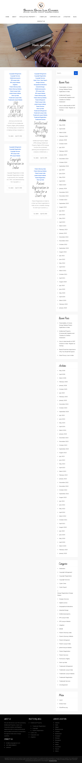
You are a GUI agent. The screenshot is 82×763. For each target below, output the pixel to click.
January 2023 (63, 233)
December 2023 (63, 192)
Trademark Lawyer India (15, 97)
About (14, 16)
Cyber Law (43, 16)
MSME (61, 629)
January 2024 (63, 188)
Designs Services (40, 82)
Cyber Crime (36, 80)
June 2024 (62, 173)
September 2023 (64, 203)
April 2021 (62, 278)
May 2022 (62, 263)
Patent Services (40, 106)
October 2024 (63, 162)
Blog (74, 16)
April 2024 (62, 181)
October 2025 (63, 143)
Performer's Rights (64, 658)
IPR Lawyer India (15, 80)
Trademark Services (40, 119)
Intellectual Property (27, 16)
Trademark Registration (40, 117)
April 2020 (62, 296)
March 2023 (62, 226)
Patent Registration (40, 177)
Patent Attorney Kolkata (15, 89)
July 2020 (62, 285)
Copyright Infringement (15, 73)
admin (11, 136)
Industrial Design (40, 87)
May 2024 (62, 177)
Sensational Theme (53, 760)
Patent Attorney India (15, 87)
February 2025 (63, 151)
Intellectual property (15, 78)
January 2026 (63, 140)
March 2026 (62, 132)
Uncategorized (63, 685)
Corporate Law (55, 16)
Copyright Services (15, 76)
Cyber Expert (43, 80)
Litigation (66, 16)
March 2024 (62, 184)
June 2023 (62, 214)
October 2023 (63, 199)
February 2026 (63, 136)
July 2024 (62, 170)
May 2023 (62, 218)
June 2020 (62, 289)
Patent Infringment (40, 100)
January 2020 (63, 308)
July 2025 (62, 147)
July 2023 (62, 211)
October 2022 (63, 244)
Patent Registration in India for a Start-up (40, 190)
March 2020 (62, 300)
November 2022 (64, 240)
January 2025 (63, 155)
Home (7, 16)
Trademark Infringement (40, 110)
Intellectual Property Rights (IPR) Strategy (40, 129)
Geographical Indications (40, 84)
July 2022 (62, 255)
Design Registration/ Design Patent (65, 594)
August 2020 (63, 282)
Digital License (63, 602)
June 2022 (62, 259)
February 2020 (63, 304)
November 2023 (64, 196)
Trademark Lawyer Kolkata (15, 100)
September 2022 (64, 248)
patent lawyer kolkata (15, 93)
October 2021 (63, 274)
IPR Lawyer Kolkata (15, 82)
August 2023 (63, 207)
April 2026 (62, 129)
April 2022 (62, 267)
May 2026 (62, 125)
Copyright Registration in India (15, 164)
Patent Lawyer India (15, 91)
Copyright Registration (40, 76)
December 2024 (63, 158)
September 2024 (64, 166)
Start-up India (15, 95)
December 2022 (63, 237)
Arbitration (62, 568)
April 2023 (62, 222)
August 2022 (63, 252)
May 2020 (62, 293)
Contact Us (41, 21)
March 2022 (62, 270)
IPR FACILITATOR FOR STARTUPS (15, 110)
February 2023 (63, 229)
